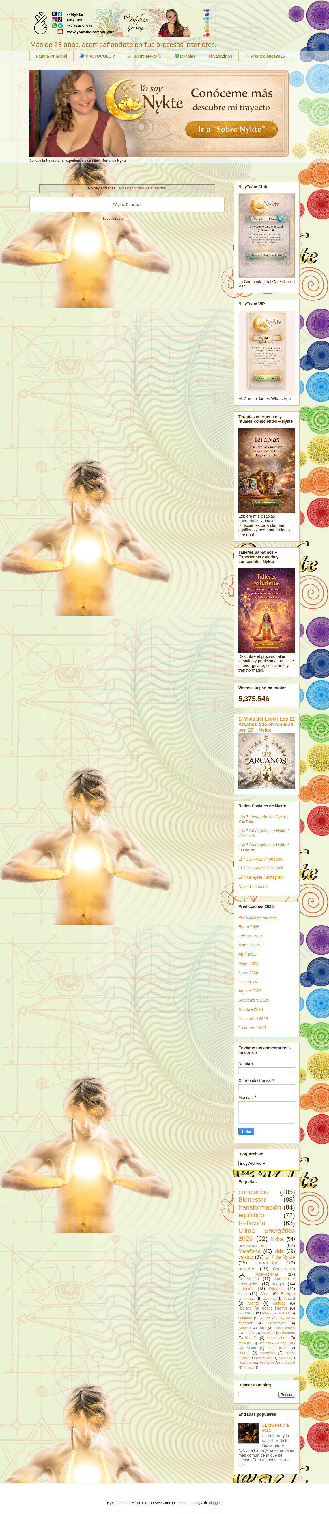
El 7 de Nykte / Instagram (261, 877)
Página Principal (51, 56)
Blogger (215, 1503)
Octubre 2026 (250, 1009)
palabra (269, 1298)
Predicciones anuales (257, 917)
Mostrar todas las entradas (142, 188)
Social (289, 1298)
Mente (253, 1303)
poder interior (274, 1308)
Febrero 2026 (250, 936)
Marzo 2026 (249, 945)
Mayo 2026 (248, 963)
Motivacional (266, 1274)
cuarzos (284, 1358)
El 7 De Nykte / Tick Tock (260, 868)
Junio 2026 (248, 972)
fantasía (288, 1333)
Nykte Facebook (253, 886)
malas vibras (277, 1338)
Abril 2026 (247, 954)
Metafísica (249, 1251)
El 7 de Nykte (280, 1257)
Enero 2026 (248, 926)
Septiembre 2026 (253, 1000)
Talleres (283, 1313)
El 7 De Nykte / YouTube (260, 859)
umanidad (288, 1362)
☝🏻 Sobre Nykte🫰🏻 (144, 56)
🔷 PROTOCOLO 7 (97, 56)
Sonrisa (244, 1328)
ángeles (246, 1268)
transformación (259, 1207)
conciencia (253, 1192)
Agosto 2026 (249, 991)
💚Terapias (185, 56)
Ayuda (265, 1318)
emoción (246, 1288)
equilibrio (251, 1215)
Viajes (249, 1333)
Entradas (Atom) (138, 219)
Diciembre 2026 (252, 1028)
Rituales (276, 1288)
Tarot (262, 1328)
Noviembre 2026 (253, 1018)
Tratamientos (284, 1328)
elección (268, 1333)
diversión (267, 1353)
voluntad (245, 1318)
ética (242, 1293)
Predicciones (263, 1358)
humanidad (266, 1263)
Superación (248, 1279)
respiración (267, 1362)
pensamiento (252, 1245)
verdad (245, 1257)
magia (278, 1284)
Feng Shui (286, 1343)
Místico (279, 1303)
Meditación (276, 1323)
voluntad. (246, 1313)
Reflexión (251, 1223)
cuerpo (244, 1353)
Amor (265, 1293)
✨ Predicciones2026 (265, 56)
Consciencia (284, 1268)
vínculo (248, 1367)
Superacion (277, 1348)
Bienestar (252, 1199)
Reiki (266, 1313)
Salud (251, 1348)
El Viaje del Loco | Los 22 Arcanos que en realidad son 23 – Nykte (266, 724)
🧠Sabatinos (220, 56)
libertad (245, 1308)
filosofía (251, 1338)
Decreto (264, 1343)
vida (279, 1251)
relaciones (245, 1362)
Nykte (277, 1239)
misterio (244, 1343)
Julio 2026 (247, 982)
